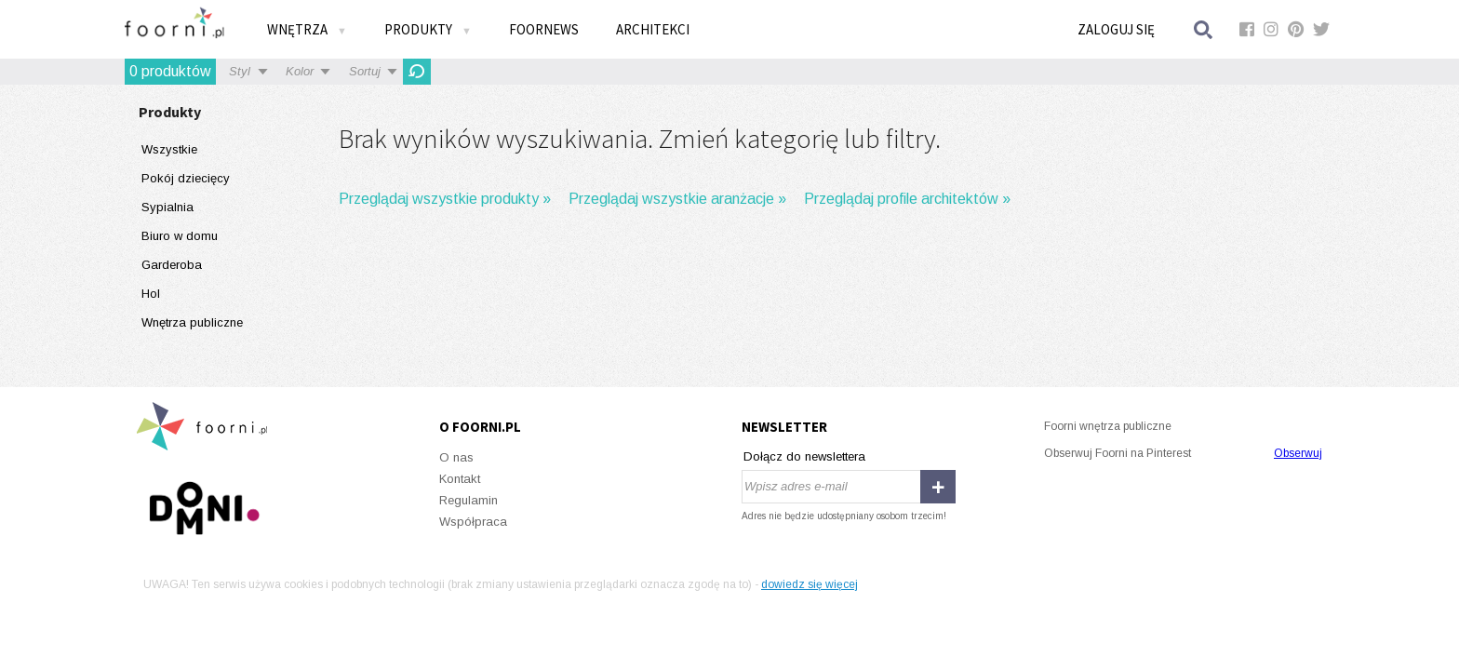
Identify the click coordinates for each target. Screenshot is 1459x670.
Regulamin (468, 500)
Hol (150, 294)
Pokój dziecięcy (185, 178)
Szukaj (1204, 29)
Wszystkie (169, 149)
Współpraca (473, 522)
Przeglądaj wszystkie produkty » (445, 199)
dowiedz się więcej (809, 584)
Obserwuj (1298, 453)
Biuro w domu (179, 236)
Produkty (428, 29)
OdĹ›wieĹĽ (417, 72)
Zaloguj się (1116, 29)
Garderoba (171, 265)
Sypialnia (167, 207)
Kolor (300, 71)
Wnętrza (307, 29)
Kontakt (459, 479)
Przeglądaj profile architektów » (907, 199)
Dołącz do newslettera (804, 456)
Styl (239, 71)
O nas (456, 457)
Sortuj (365, 71)
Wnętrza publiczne (192, 322)
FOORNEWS (544, 29)
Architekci (652, 29)
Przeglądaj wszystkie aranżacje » (677, 199)
